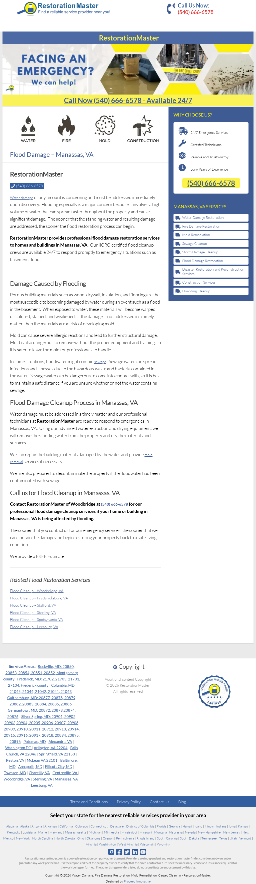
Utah (233, 838)
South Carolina (167, 838)
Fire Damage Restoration (201, 226)
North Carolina (42, 838)
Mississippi (129, 832)
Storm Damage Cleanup (200, 252)
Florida (161, 826)
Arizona (37, 826)
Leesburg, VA (41, 785)
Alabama (12, 826)
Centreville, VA (65, 772)
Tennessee (209, 838)
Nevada (190, 832)
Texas (223, 838)
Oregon (108, 838)
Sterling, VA (42, 778)
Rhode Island (145, 838)
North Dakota (65, 838)
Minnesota (111, 832)
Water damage (24, 197)
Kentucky (13, 832)
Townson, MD (15, 772)
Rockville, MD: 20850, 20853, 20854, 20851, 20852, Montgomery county (40, 672)
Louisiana (29, 832)
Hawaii (187, 826)
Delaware (117, 826)
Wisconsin (147, 844)
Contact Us (159, 801)
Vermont (245, 838)
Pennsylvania (125, 838)
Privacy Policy (129, 801)
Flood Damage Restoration (202, 261)
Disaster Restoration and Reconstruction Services (213, 271)
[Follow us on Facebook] (119, 851)
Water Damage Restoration (203, 217)
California (66, 826)
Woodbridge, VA (17, 778)
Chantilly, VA (39, 772)
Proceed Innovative (137, 881)
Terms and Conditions (89, 801)
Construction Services (199, 282)
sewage (101, 361)
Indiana (221, 826)
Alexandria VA (60, 741)
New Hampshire (209, 832)
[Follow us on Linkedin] (135, 851)
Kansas (243, 826)
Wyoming (163, 844)
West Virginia (128, 844)
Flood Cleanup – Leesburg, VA (38, 626)
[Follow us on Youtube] (143, 851)
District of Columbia (140, 826)
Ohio (80, 838)
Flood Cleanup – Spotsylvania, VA (42, 619)
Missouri (146, 832)
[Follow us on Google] (111, 851)
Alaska (24, 826)
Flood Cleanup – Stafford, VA (37, 604)
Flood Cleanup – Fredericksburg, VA (44, 597)
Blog (182, 801)
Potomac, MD (35, 741)
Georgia (174, 826)
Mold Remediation (196, 235)
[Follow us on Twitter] (127, 851)
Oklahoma (93, 838)
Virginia (91, 844)
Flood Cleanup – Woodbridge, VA (42, 590)
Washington (107, 844)
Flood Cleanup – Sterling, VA (37, 612)
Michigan (95, 832)
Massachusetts (75, 832)
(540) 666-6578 (196, 12)
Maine (42, 832)
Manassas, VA (66, 778)
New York (23, 838)
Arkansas (50, 826)
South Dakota (189, 838)
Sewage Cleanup (194, 243)
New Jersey (231, 832)
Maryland (56, 832)
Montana (160, 832)
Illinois (209, 826)
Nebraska (175, 832)
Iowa (232, 826)
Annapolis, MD (30, 766)
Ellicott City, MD (58, 766)
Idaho (198, 826)
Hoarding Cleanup (196, 291)
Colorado (81, 826)
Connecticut (99, 826)
